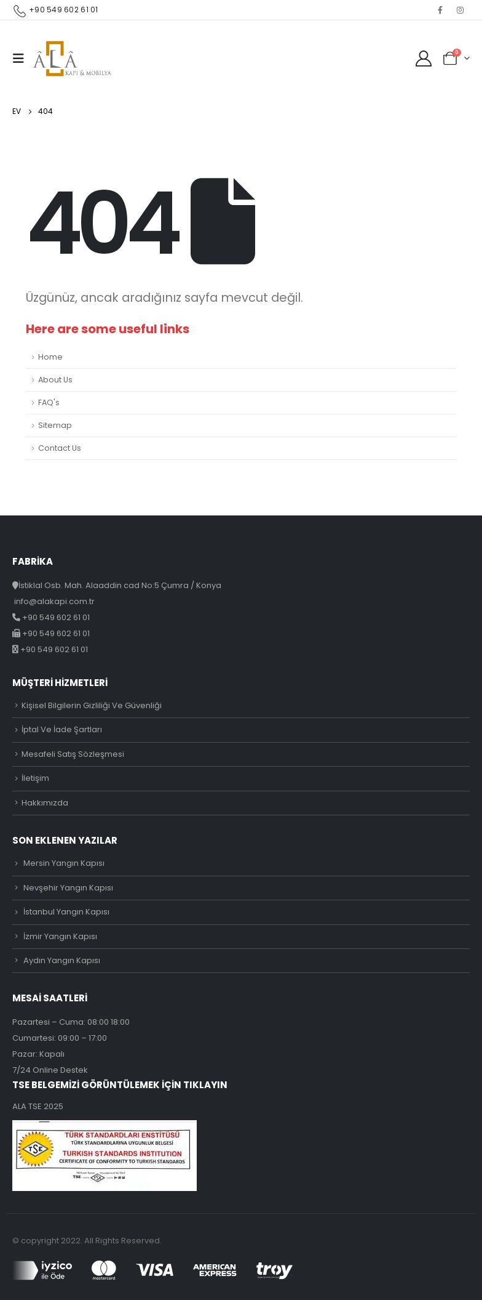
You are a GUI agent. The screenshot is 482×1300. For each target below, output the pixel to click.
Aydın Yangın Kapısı (61, 960)
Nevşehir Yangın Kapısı (68, 888)
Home (50, 357)
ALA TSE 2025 (37, 1106)
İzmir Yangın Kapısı (60, 936)
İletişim (35, 778)
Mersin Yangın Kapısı (64, 863)
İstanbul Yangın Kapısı (66, 912)
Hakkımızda (45, 803)
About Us (55, 379)
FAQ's (49, 402)
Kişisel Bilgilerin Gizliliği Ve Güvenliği (92, 705)
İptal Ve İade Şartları (62, 729)
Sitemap (55, 425)
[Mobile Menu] (22, 58)
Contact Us (59, 448)
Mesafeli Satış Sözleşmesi (73, 754)
